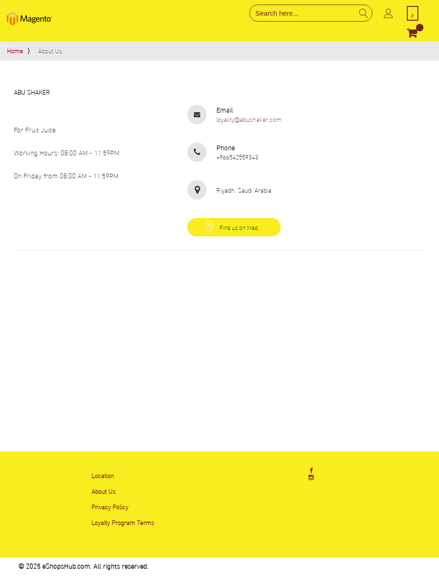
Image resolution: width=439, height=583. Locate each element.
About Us (103, 491)
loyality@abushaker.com (248, 119)
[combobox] (310, 13)
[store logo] (29, 18)
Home (15, 50)
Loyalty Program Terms (122, 522)
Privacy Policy (109, 506)
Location (102, 475)
